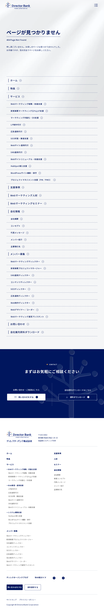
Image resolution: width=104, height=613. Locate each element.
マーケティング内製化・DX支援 (20, 480)
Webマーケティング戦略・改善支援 (21, 473)
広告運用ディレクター (15, 554)
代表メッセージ (60, 482)
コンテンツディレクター (16, 547)
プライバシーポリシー (27, 600)
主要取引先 (58, 489)
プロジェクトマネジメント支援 (20, 523)
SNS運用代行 (13, 503)
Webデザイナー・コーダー (17, 561)
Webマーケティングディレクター (19, 536)
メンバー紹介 (59, 486)
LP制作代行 (12, 489)
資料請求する (32, 587)
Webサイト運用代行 (15, 500)
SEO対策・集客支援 (15, 496)
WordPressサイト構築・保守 (19, 520)
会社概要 (57, 475)
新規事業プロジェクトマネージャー (20, 539)
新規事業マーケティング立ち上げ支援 (22, 477)
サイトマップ (12, 600)
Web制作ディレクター (15, 558)
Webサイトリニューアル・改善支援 (21, 507)
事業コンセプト (60, 478)
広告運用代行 (13, 493)
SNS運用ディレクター (15, 543)
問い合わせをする (15, 587)
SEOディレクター (13, 550)
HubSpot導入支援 (15, 516)
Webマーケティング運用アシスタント (21, 565)
